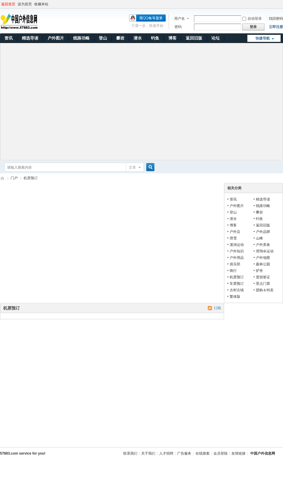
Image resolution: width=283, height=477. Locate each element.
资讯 (8, 38)
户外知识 (237, 251)
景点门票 (263, 284)
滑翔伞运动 (265, 251)
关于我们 (148, 453)
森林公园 (263, 264)
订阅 (217, 308)
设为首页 (25, 4)
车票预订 (237, 284)
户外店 (235, 232)
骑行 (233, 271)
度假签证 (263, 277)
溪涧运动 (237, 245)
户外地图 (263, 258)
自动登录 (252, 19)
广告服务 (184, 453)
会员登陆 (220, 453)
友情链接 (238, 453)
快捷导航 (263, 38)
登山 (103, 38)
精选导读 (30, 38)
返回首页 (8, 4)
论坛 (215, 38)
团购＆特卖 (265, 290)
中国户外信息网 (2, 178)
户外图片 (55, 38)
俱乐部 (235, 264)
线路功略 (81, 38)
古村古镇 (237, 290)
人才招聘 (166, 453)
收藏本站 (41, 4)
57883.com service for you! (22, 453)
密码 (178, 27)
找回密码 (276, 19)
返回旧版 (194, 38)
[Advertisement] (58, 101)
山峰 (259, 238)
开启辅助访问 (281, 4)
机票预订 (237, 277)
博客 (172, 38)
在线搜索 (202, 453)
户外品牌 (263, 232)
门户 (14, 178)
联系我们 (130, 453)
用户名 (179, 19)
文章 (132, 167)
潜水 (138, 38)
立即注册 (276, 27)
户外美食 (263, 245)
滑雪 (233, 238)
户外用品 (237, 258)
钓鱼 (155, 38)
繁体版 (235, 297)
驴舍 (259, 271)
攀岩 (120, 38)
